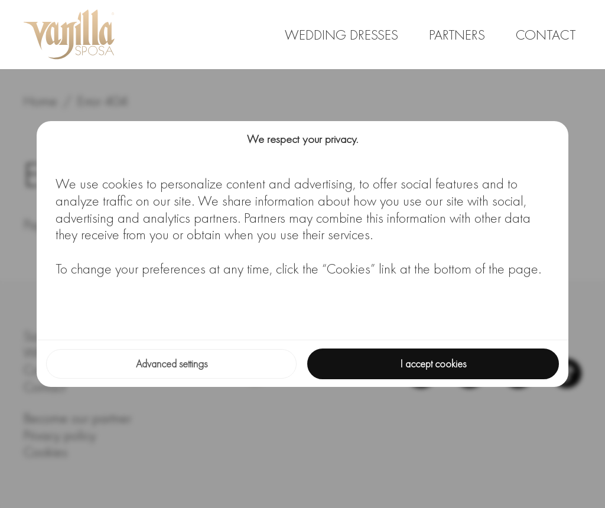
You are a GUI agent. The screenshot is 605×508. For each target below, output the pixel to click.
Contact (545, 34)
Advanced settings (171, 363)
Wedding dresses (341, 34)
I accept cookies (433, 363)
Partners (457, 34)
